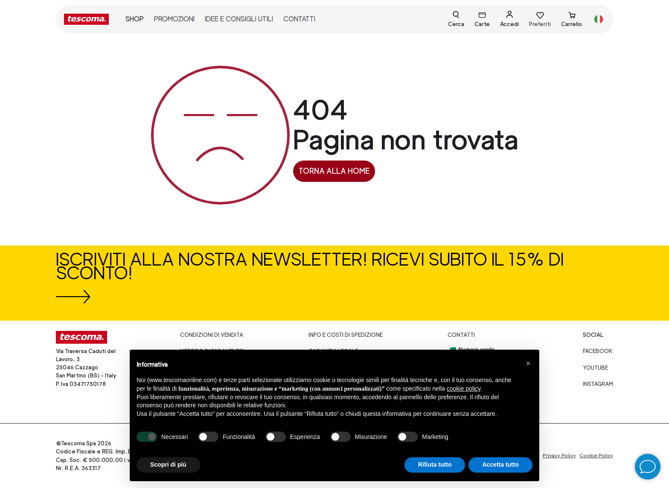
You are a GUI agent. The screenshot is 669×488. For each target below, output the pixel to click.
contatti (299, 19)
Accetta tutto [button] (500, 464)
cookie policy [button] (463, 388)
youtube (595, 368)
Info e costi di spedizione (345, 335)
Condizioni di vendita (211, 335)
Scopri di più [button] (168, 464)
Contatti (461, 335)
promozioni (174, 19)
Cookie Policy (596, 456)
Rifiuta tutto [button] (435, 464)
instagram (598, 384)
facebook (598, 351)
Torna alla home (334, 171)
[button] (528, 363)
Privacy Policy (559, 456)
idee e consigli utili (239, 19)
